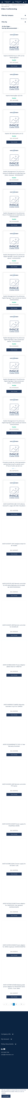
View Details (14, 66)
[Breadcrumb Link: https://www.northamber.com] (2, 5)
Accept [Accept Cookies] (6, 1096)
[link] (2, 1049)
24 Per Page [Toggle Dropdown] (6, 26)
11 (21, 1004)
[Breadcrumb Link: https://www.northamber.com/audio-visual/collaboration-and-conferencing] (18, 5)
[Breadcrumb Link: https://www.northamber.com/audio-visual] (7, 5)
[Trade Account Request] (6, 2)
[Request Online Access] (17, 2)
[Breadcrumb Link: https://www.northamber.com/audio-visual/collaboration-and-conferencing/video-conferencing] (5, 6)
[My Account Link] (25, 2)
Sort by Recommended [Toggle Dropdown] (9, 28)
